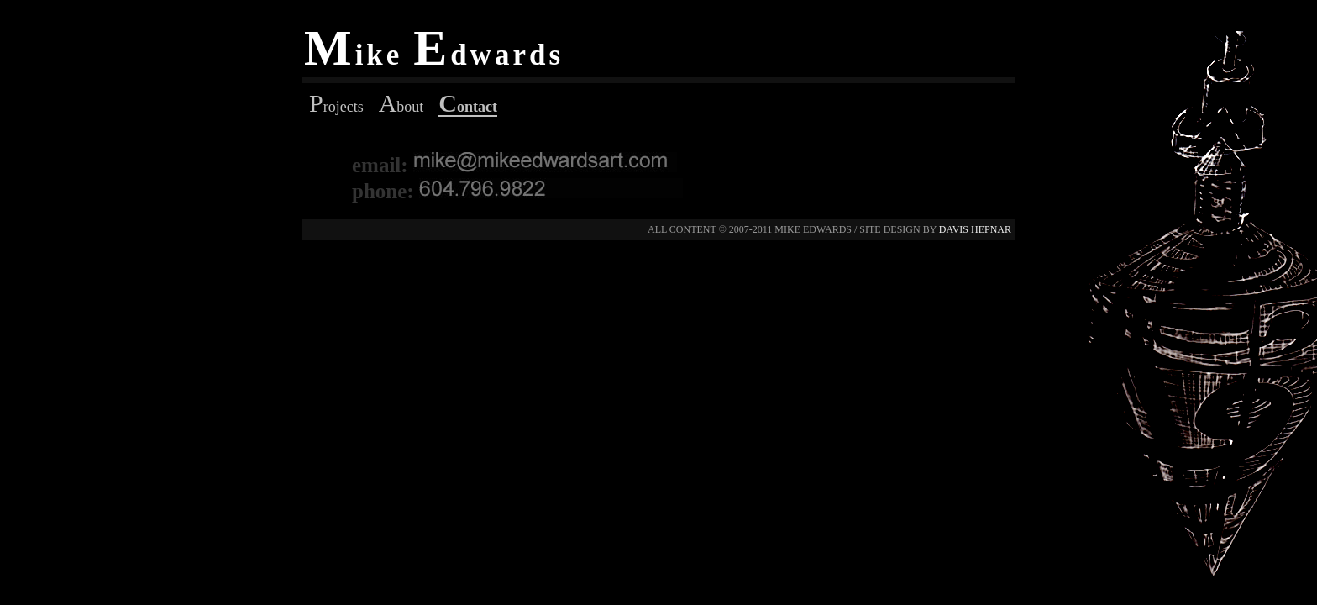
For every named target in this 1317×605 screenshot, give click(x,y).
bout (401, 106)
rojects (336, 106)
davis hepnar (975, 229)
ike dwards (434, 55)
